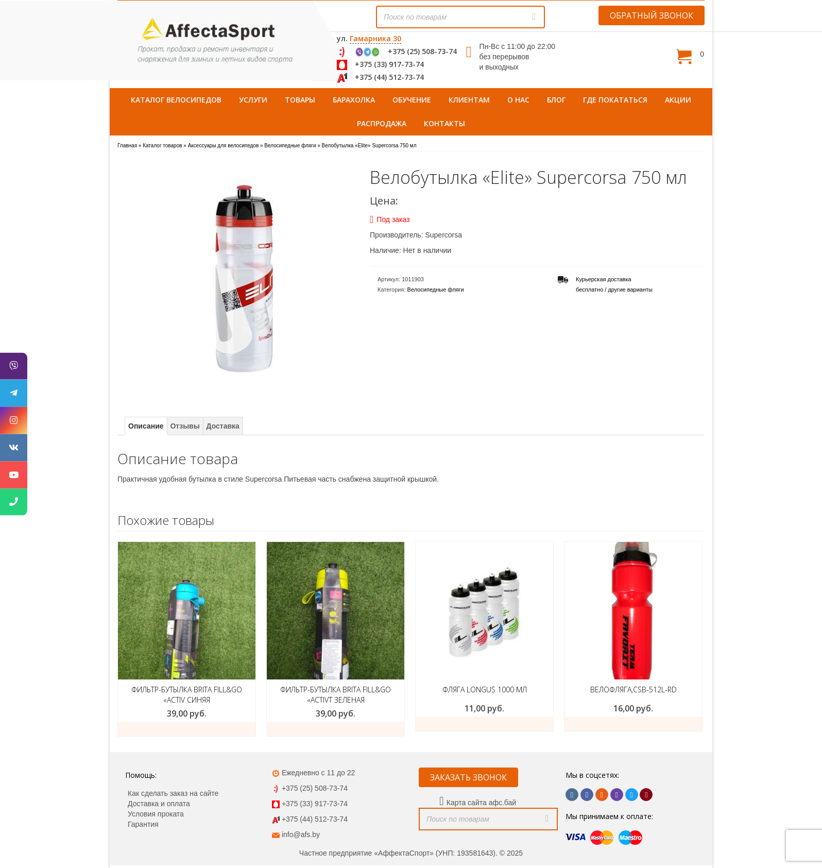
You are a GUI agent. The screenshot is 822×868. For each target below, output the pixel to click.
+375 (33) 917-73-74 (389, 64)
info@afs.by (301, 834)
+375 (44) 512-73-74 (389, 77)
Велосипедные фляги (435, 289)
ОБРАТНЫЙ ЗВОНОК (651, 15)
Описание (146, 426)
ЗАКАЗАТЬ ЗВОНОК (468, 777)
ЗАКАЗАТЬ (484, 723)
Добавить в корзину (187, 729)
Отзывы (184, 426)
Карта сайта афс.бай (481, 802)
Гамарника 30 (375, 38)
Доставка (223, 426)
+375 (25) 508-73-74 (422, 51)
